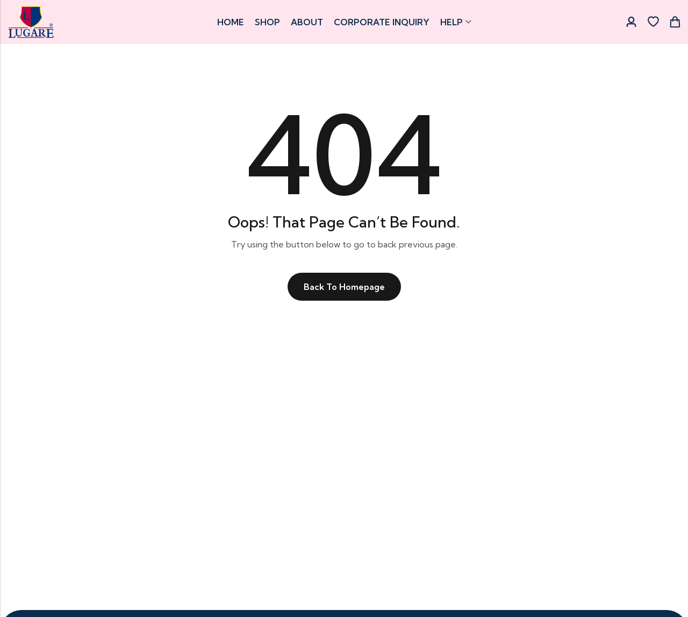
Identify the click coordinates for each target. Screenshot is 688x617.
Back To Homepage (344, 286)
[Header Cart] (674, 22)
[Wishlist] (653, 22)
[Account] (631, 22)
